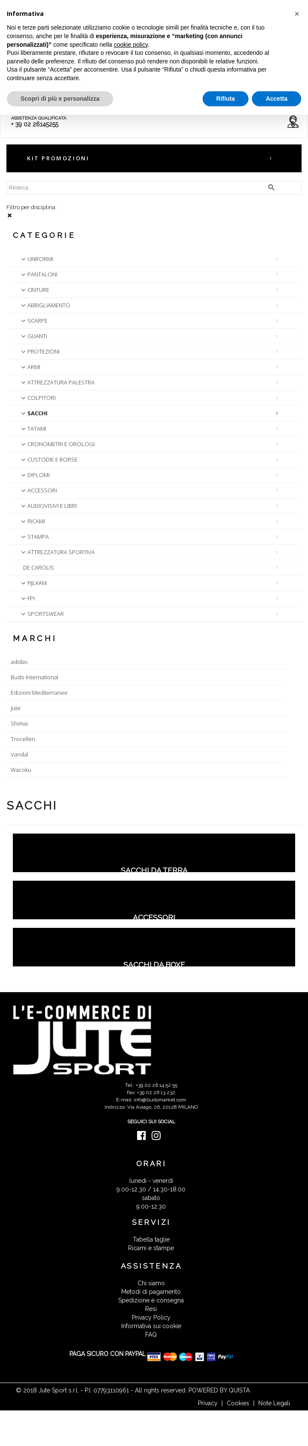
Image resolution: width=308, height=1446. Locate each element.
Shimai (19, 723)
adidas (19, 662)
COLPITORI (37, 398)
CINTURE (34, 290)
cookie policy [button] (131, 44)
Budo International (34, 677)
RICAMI (32, 521)
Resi (151, 1308)
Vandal (19, 754)
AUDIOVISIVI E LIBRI (48, 506)
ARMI (29, 367)
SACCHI (33, 413)
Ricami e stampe (151, 1248)
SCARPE (33, 320)
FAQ (151, 1334)
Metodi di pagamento (151, 1291)
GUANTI (33, 336)
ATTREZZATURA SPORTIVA (57, 552)
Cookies (238, 1403)
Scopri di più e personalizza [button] (60, 98)
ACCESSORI (38, 490)
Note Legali (274, 1403)
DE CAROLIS (38, 567)
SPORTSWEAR (41, 614)
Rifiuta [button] (225, 98)
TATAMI (32, 428)
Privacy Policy (151, 1317)
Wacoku (21, 770)
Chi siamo (151, 1283)
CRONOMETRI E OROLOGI (57, 444)
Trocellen (23, 739)
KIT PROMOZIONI (58, 158)
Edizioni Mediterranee (39, 692)
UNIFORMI (36, 259)
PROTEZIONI (39, 351)
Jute (16, 708)
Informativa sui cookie (151, 1326)
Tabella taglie (151, 1239)
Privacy (208, 1403)
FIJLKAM (33, 583)
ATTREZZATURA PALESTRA (57, 382)
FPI (27, 598)
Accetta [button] (276, 98)
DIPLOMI (34, 475)
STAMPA (34, 536)
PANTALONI (38, 274)
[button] (297, 14)
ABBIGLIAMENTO (44, 305)
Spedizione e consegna (151, 1300)
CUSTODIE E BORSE (48, 459)
